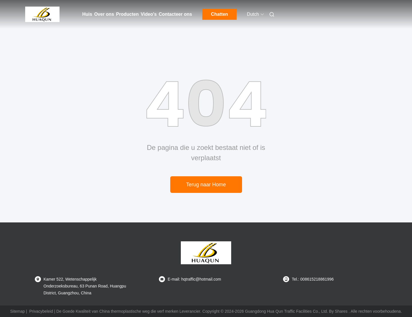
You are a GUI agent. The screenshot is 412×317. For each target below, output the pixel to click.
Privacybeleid (41, 311)
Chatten (219, 14)
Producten (127, 14)
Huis (87, 14)
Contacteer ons (175, 14)
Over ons (104, 14)
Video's (149, 14)
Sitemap (17, 311)
